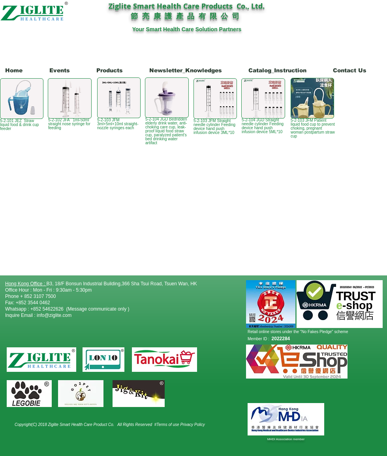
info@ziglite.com (54, 315)
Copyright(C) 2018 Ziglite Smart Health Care (54, 424)
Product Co (103, 424)
